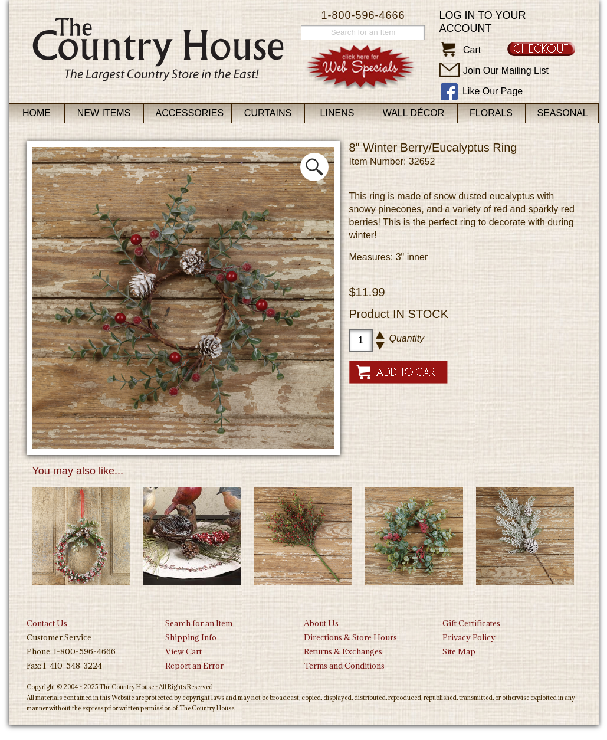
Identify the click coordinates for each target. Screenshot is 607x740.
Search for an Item (198, 623)
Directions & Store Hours (350, 637)
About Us (321, 623)
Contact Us (47, 623)
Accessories (190, 113)
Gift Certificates (471, 623)
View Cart (183, 651)
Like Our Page (492, 91)
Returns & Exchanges (343, 651)
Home (36, 113)
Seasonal (562, 113)
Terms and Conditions (344, 665)
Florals (491, 113)
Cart (472, 50)
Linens (337, 113)
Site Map (458, 651)
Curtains (267, 113)
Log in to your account (482, 21)
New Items (104, 113)
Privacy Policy (469, 637)
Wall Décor (414, 113)
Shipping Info (190, 637)
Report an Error (194, 665)
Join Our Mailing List (506, 71)
